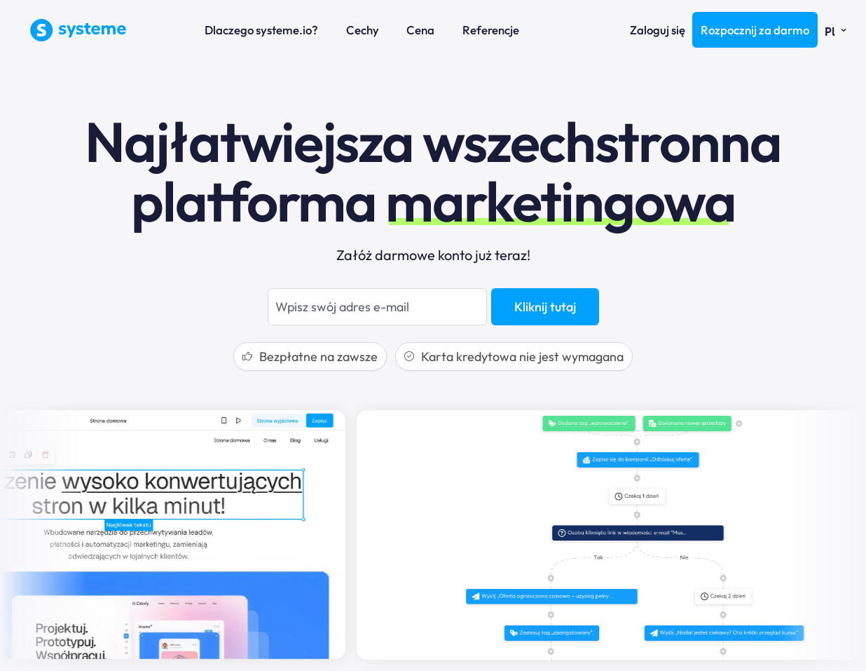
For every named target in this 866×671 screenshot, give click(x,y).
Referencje (490, 29)
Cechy (362, 29)
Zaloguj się (657, 29)
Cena (420, 29)
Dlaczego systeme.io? (261, 29)
